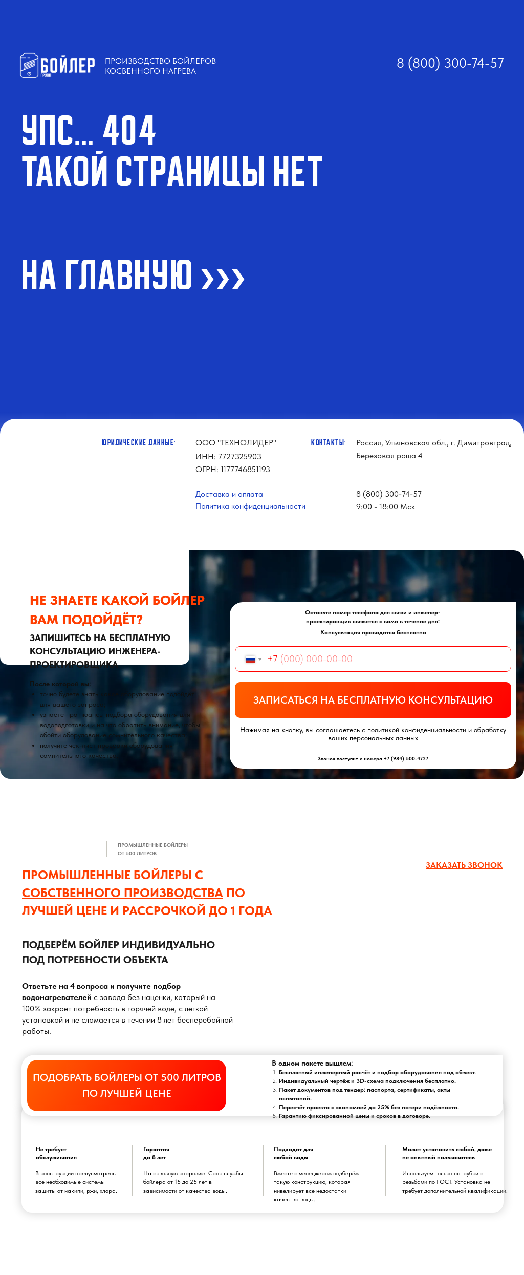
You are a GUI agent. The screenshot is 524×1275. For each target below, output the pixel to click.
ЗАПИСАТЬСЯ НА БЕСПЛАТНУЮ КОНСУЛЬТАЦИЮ (373, 700)
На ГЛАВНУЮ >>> (134, 275)
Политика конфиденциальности (250, 506)
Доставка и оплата (229, 494)
